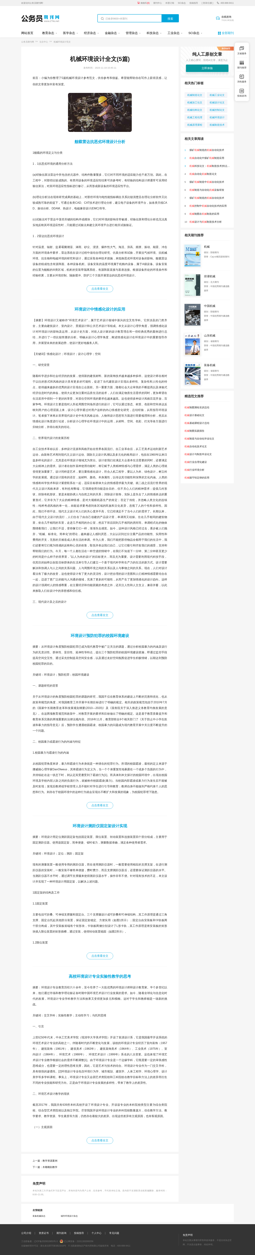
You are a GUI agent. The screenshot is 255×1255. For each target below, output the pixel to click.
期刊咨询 (61, 1233)
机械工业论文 (217, 95)
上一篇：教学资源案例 (45, 1160)
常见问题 (114, 1233)
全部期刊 (228, 33)
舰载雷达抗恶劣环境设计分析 (100, 142)
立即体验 (207, 68)
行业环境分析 (194, 469)
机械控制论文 (217, 109)
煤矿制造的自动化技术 (206, 150)
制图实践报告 (194, 430)
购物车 (145, 3)
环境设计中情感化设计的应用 (100, 309)
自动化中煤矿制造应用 (206, 158)
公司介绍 (26, 1233)
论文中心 (43, 42)
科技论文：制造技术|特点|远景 (211, 166)
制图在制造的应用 (204, 213)
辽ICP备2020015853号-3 (46, 1241)
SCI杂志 (182, 3)
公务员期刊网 (27, 42)
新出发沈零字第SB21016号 (53, 1246)
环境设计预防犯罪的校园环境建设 (100, 635)
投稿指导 (193, 3)
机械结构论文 (194, 109)
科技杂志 (153, 33)
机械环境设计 (217, 117)
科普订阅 (170, 3)
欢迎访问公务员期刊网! (32, 3)
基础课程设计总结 (197, 423)
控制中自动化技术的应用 (208, 205)
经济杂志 (90, 33)
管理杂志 (132, 33)
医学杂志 (69, 33)
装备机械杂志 (39, 1216)
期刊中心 (157, 3)
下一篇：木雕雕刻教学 (45, 1167)
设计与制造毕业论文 (198, 454)
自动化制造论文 (203, 173)
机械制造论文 (194, 95)
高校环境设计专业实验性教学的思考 (100, 976)
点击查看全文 (99, 288)
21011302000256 (85, 1241)
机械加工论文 (194, 102)
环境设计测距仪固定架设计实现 (100, 826)
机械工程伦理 (194, 117)
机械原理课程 (194, 124)
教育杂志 (48, 33)
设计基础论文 (194, 415)
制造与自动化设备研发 (206, 189)
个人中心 (96, 1233)
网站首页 (27, 33)
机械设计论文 (217, 102)
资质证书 (44, 1233)
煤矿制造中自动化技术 (206, 181)
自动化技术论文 (196, 446)
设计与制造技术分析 (205, 221)
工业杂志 (174, 33)
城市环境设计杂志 (69, 1216)
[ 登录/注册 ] (207, 3)
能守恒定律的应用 (197, 477)
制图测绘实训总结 (197, 407)
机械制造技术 (217, 124)
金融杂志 (111, 33)
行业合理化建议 (196, 462)
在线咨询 (227, 18)
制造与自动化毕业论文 (199, 438)
